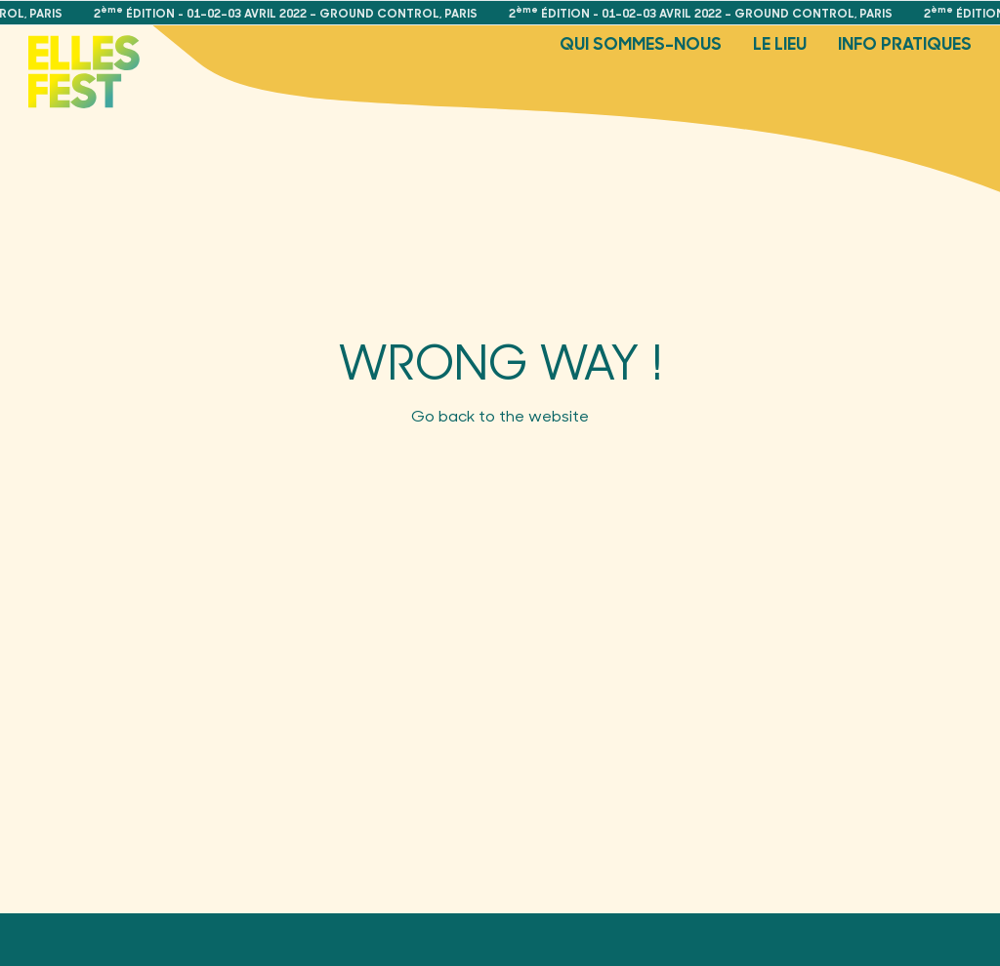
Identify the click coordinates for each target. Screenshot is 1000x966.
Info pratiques (905, 43)
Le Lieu (780, 43)
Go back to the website (500, 415)
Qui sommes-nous (641, 43)
